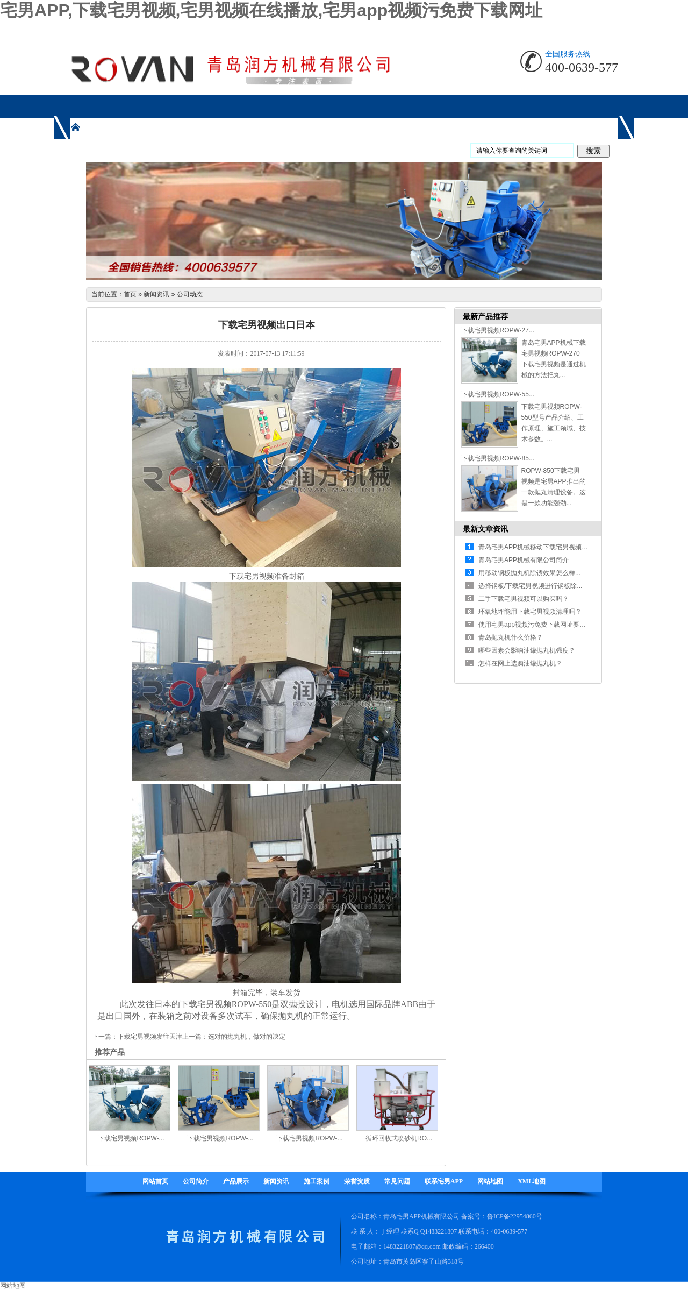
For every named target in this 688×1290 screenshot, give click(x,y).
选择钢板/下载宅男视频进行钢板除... (530, 586)
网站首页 (155, 1181)
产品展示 (236, 1181)
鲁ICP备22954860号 (514, 1216)
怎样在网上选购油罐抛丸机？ (520, 663)
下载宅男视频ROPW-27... (497, 330)
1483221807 (441, 1231)
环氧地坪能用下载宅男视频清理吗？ (530, 611)
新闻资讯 (156, 294)
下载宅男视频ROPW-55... (497, 394)
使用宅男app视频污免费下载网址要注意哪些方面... (551, 624)
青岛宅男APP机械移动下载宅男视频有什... (539, 547)
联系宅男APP (444, 1181)
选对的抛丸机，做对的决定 (246, 1036)
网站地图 (490, 1181)
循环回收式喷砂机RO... (399, 1138)
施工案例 (316, 1181)
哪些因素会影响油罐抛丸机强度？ (526, 650)
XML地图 (532, 1181)
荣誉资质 (357, 1181)
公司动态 (190, 294)
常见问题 (397, 1181)
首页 (130, 294)
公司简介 (196, 1181)
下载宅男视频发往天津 (150, 1036)
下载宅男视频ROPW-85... (497, 458)
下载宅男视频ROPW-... (131, 1138)
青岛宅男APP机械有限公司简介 (523, 560)
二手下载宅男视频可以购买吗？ (523, 599)
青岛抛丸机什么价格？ (510, 637)
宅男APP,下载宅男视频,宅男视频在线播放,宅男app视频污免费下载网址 (271, 10)
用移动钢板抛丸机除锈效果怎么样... (529, 573)
